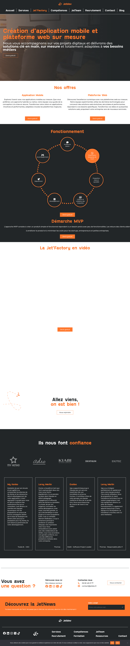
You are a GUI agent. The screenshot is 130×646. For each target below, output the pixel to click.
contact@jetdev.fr (89, 586)
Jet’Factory (40, 10)
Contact (110, 10)
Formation (79, 636)
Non (117, 643)
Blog (121, 10)
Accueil (10, 10)
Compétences (59, 10)
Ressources (102, 636)
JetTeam (76, 10)
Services (23, 10)
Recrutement (93, 10)
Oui (112, 643)
